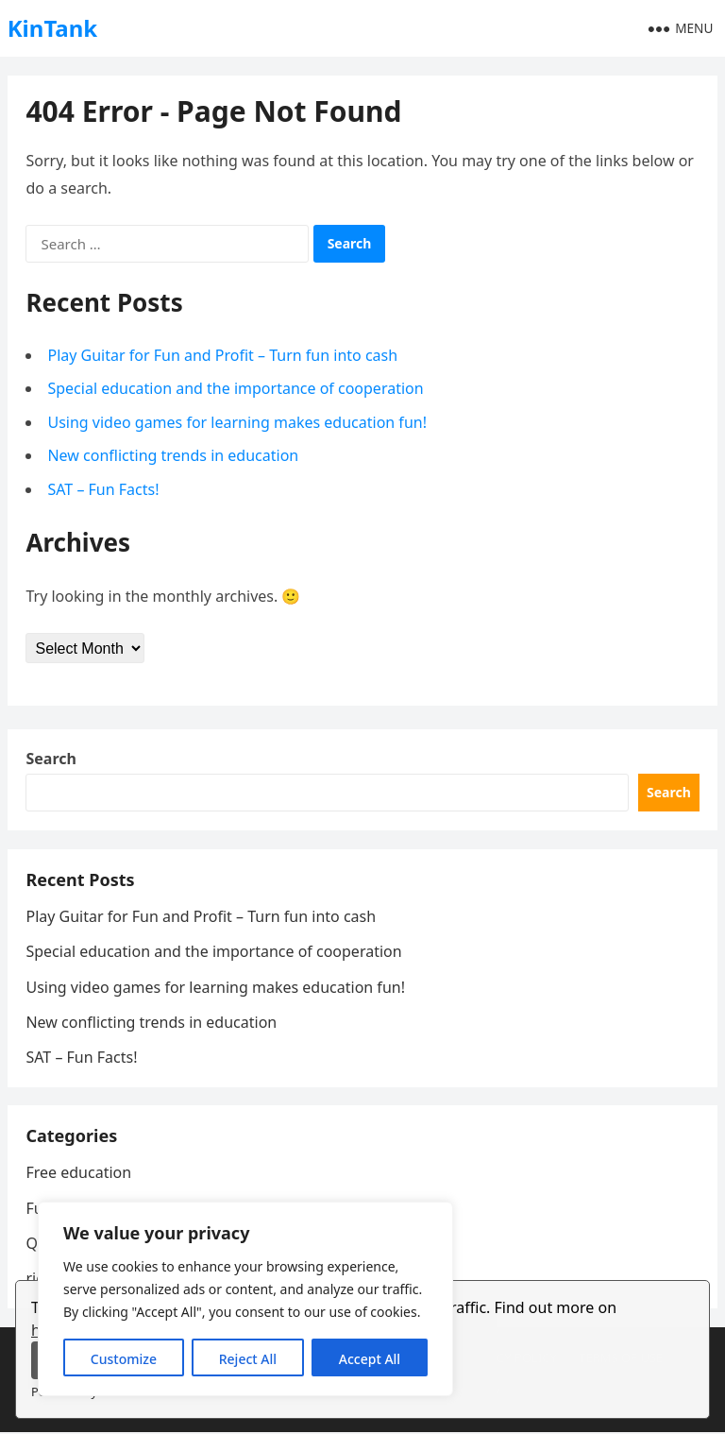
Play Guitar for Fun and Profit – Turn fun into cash (223, 355)
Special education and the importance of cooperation (236, 388)
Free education (79, 1174)
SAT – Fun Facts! (104, 489)
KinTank (53, 27)
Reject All (248, 1359)
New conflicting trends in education (173, 456)
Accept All (369, 1359)
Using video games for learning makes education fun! (238, 422)
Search (51, 759)
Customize (124, 1359)
